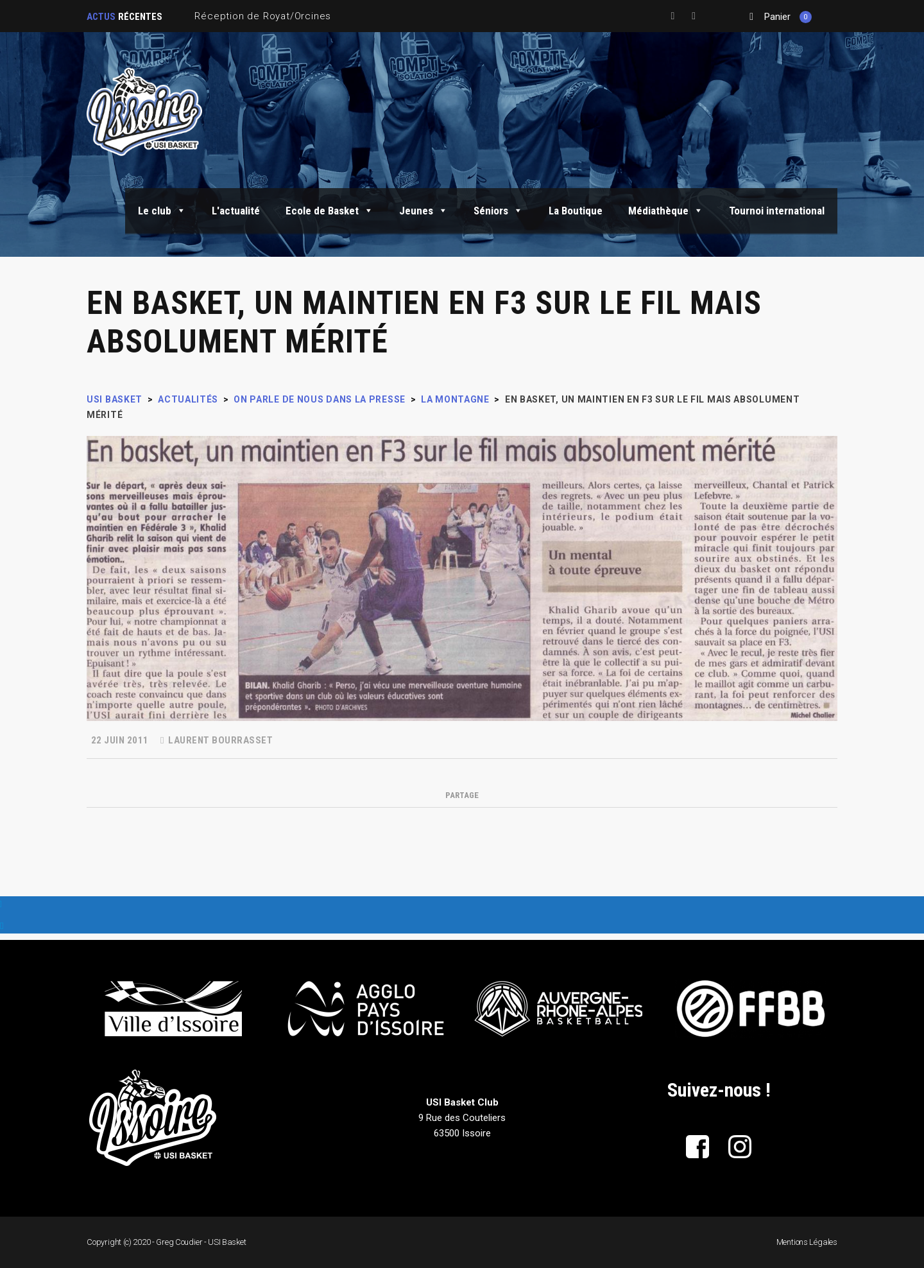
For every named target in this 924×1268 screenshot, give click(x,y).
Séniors (498, 210)
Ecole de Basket (329, 210)
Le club (162, 210)
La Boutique (576, 210)
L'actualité (236, 210)
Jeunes (423, 210)
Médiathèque (665, 210)
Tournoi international (777, 210)
